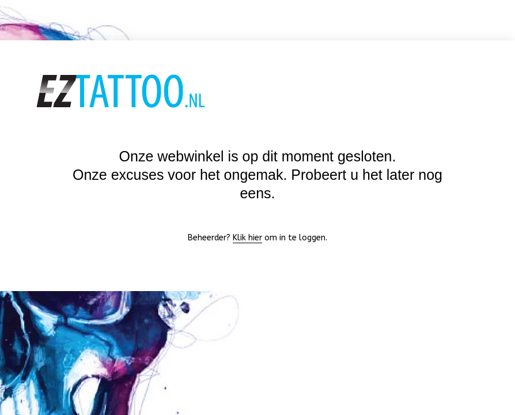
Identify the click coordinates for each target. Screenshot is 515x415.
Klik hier (247, 238)
